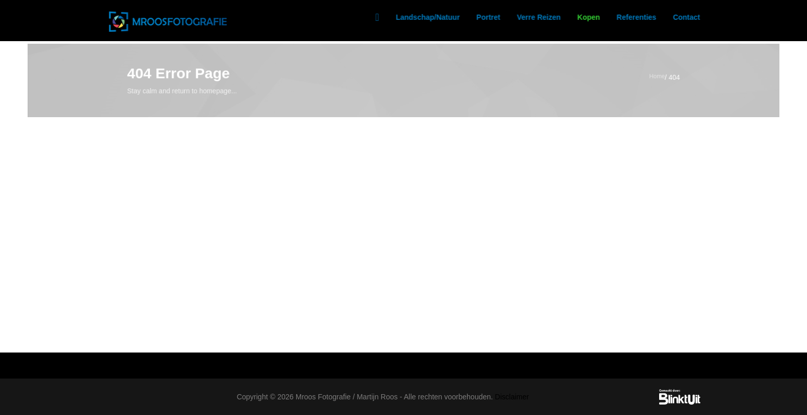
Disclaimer (512, 397)
